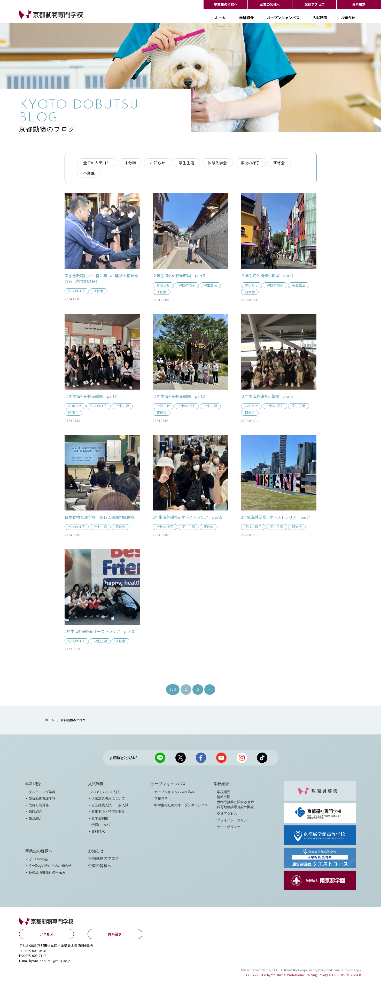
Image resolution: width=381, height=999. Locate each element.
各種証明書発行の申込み (47, 874)
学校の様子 (251, 162)
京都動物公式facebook (201, 759)
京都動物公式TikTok (262, 759)
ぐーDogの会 (38, 861)
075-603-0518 (35, 952)
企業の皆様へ (270, 4)
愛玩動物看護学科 (42, 800)
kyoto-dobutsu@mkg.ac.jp (50, 962)
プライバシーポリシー (234, 822)
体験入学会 (218, 162)
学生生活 (187, 162)
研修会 (280, 162)
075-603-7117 (35, 957)
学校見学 (161, 800)
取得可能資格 (39, 807)
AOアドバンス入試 (105, 793)
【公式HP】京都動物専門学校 (45, 19)
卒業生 (89, 173)
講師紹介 (35, 813)
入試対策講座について (108, 800)
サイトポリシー (228, 828)
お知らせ (348, 18)
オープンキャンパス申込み (174, 793)
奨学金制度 (99, 820)
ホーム (220, 18)
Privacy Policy (317, 972)
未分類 (131, 162)
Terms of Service (342, 972)
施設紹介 (35, 820)
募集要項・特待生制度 (108, 813)
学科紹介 (246, 18)
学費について (101, 826)
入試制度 (320, 18)
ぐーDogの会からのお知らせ (50, 867)
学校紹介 (221, 785)
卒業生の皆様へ (225, 4)
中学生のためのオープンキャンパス (181, 807)
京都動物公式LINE (160, 759)
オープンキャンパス (283, 18)
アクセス (46, 935)
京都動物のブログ (103, 860)
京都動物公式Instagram (242, 759)
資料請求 (359, 4)
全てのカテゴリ (97, 162)
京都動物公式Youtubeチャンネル (221, 759)
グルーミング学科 (42, 793)
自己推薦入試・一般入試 (109, 807)
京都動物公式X (180, 759)
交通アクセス (314, 4)
